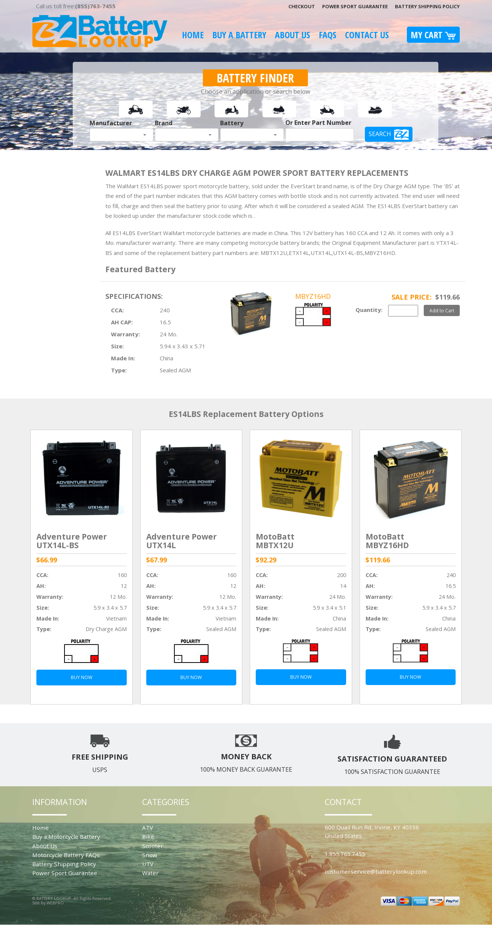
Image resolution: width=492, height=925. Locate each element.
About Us (292, 34)
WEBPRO (55, 903)
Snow (149, 855)
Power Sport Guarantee (355, 6)
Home (193, 34)
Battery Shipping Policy (427, 6)
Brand (163, 123)
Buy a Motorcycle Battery (66, 836)
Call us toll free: (76, 6)
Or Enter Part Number (318, 122)
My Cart (433, 34)
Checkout (301, 6)
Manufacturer (111, 123)
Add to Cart (441, 310)
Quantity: (369, 309)
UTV (147, 864)
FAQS (327, 34)
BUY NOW (81, 677)
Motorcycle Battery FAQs (66, 855)
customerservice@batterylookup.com (376, 871)
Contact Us (367, 34)
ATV (147, 827)
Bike (148, 836)
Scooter (152, 846)
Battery (231, 123)
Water (150, 873)
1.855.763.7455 (345, 854)
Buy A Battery (239, 34)
